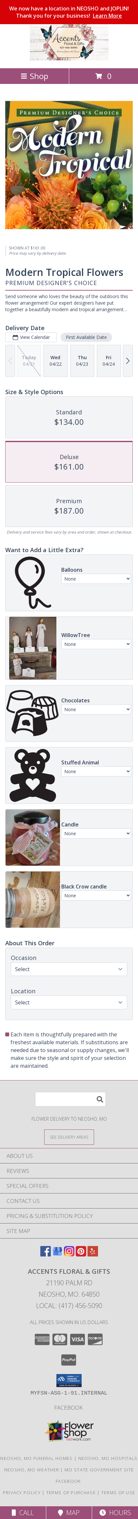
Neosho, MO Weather (31, 1470)
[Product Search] (70, 1099)
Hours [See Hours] (115, 1512)
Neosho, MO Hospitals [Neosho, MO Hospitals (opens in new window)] (108, 1458)
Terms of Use (118, 1492)
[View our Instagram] (69, 1254)
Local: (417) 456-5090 (69, 1305)
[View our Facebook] (45, 1254)
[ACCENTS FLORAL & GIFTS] (69, 59)
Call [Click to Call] (23, 1512)
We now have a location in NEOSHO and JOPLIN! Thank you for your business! (69, 12)
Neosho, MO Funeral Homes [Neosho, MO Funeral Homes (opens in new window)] (36, 1458)
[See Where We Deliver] (69, 1137)
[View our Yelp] (93, 1254)
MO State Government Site (99, 1470)
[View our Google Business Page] (57, 1254)
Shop (34, 76)
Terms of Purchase (71, 1492)
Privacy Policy (22, 1492)
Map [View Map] (69, 1512)
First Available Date (86, 337)
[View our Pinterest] (81, 1254)
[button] (69, 1380)
